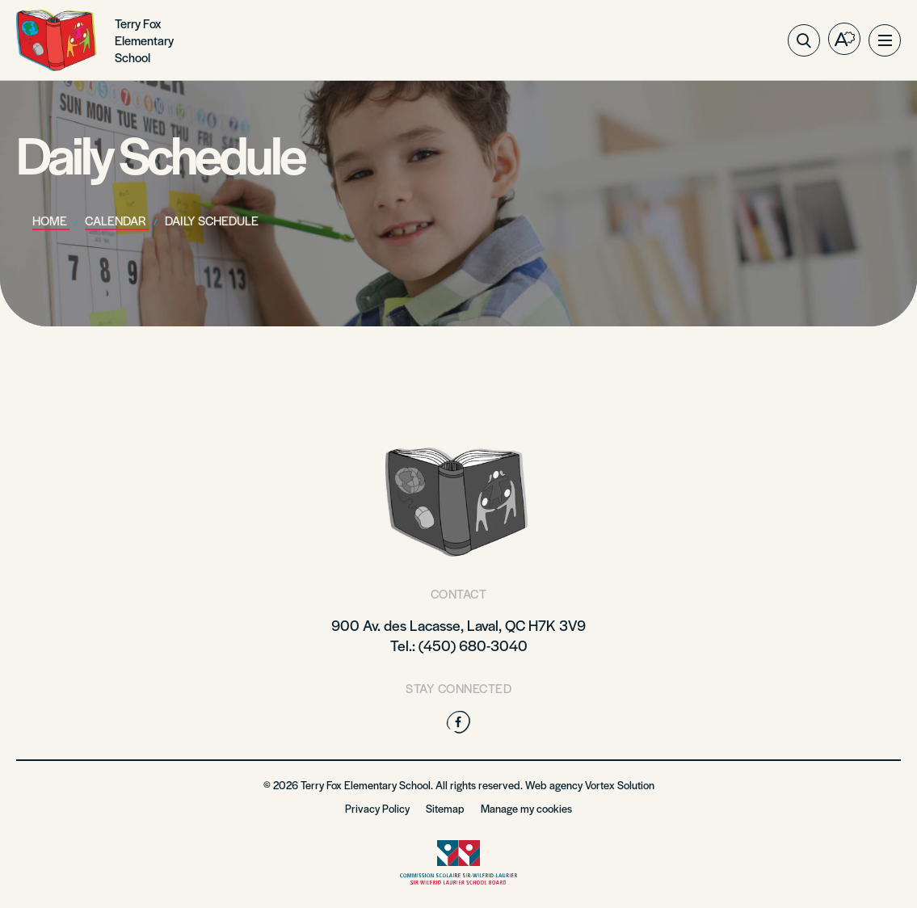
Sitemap (445, 808)
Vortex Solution (619, 784)
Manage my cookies (526, 808)
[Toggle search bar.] (804, 40)
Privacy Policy (377, 808)
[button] (885, 40)
